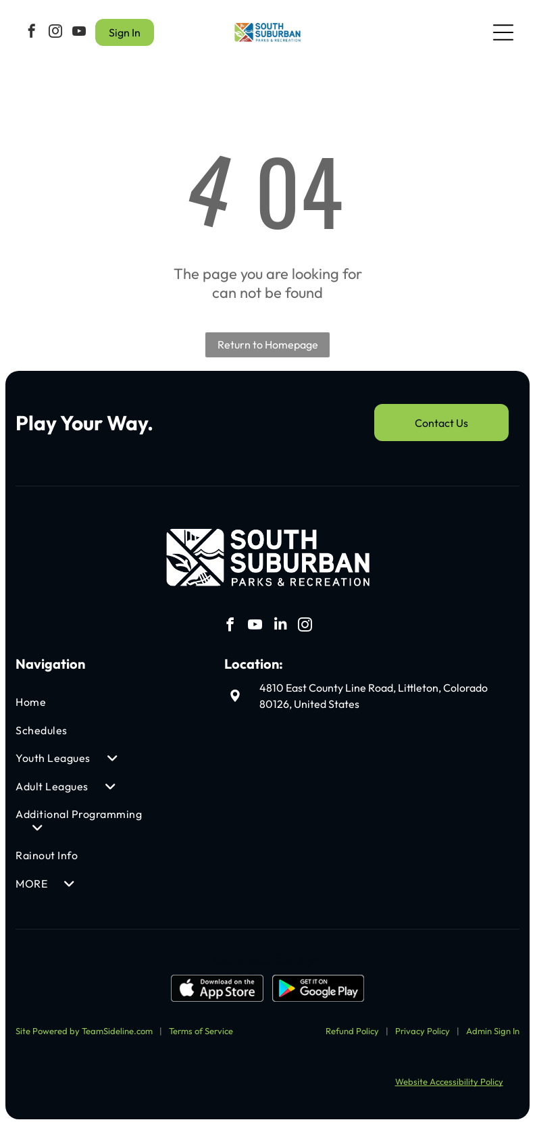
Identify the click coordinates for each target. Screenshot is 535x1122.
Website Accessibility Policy (449, 1078)
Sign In (125, 31)
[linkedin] (280, 623)
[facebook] (32, 31)
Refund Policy (352, 1027)
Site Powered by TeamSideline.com (84, 1027)
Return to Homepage (268, 342)
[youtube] (79, 31)
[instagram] (55, 31)
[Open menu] (503, 31)
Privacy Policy (422, 1027)
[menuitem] (81, 699)
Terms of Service (201, 1027)
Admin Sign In (492, 1027)
